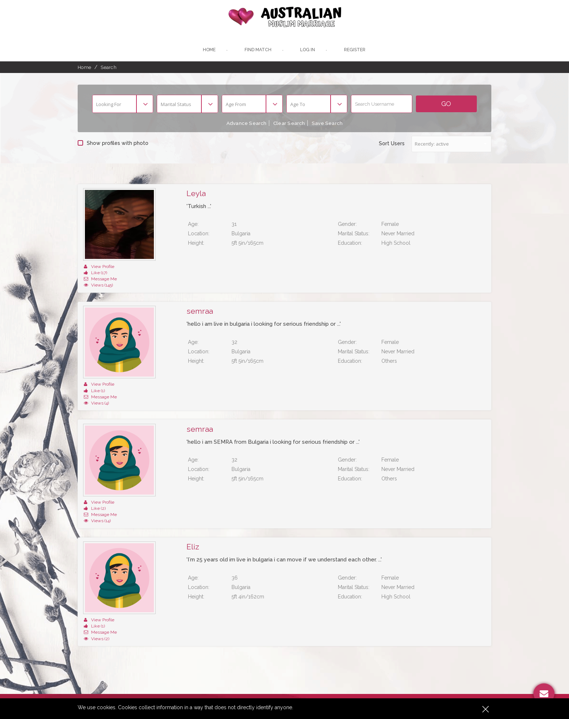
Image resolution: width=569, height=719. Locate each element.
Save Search (330, 125)
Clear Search (289, 125)
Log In (307, 51)
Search (108, 69)
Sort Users (392, 146)
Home (208, 51)
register (355, 51)
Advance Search (243, 125)
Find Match (257, 51)
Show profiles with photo (113, 145)
